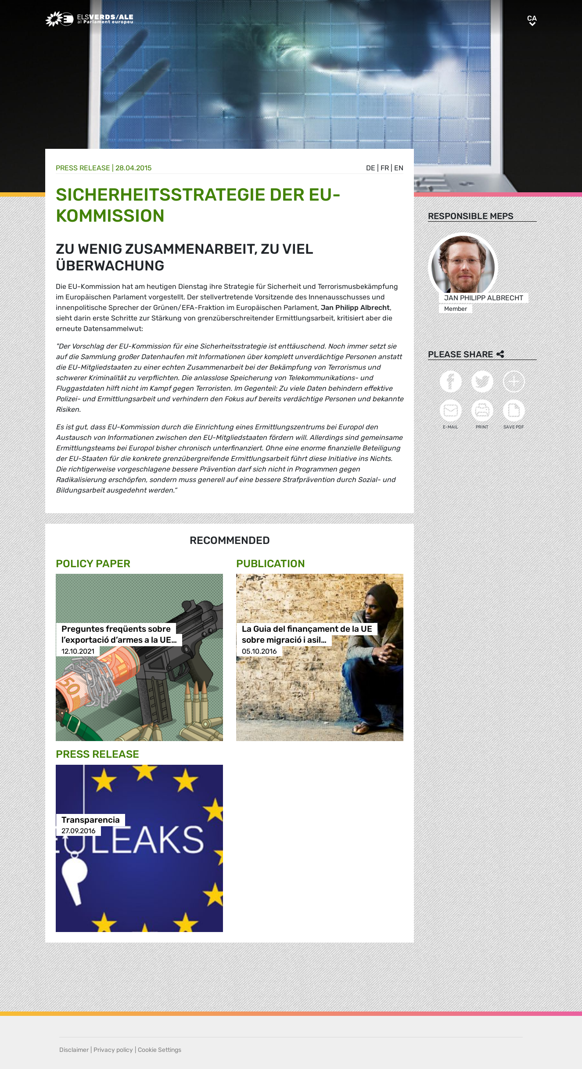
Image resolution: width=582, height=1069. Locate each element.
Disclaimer (74, 1050)
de (370, 168)
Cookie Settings (159, 1050)
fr (385, 168)
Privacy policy (113, 1050)
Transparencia (90, 820)
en (398, 168)
